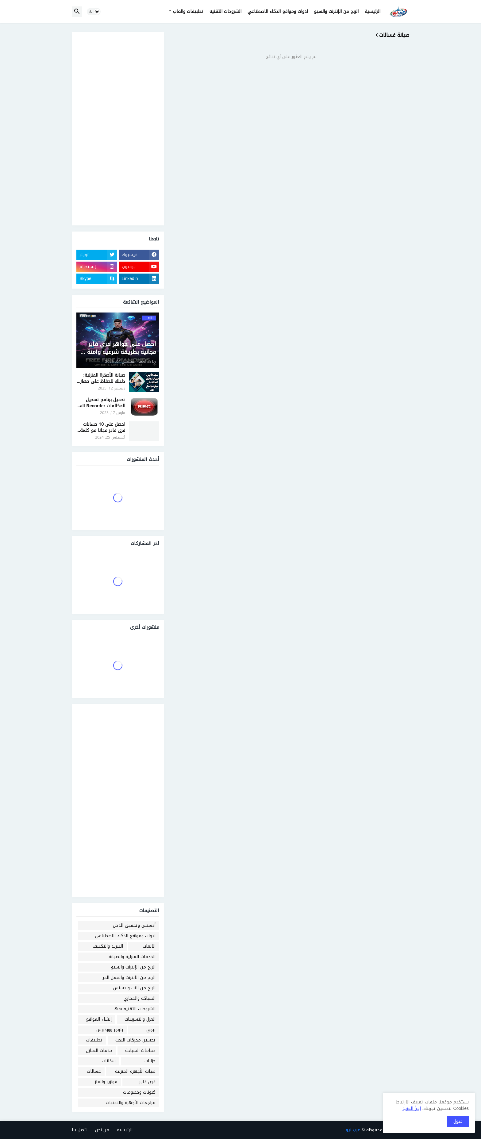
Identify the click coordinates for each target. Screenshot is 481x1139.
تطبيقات (94, 1040)
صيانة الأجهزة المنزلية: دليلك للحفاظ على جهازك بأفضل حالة (101, 378)
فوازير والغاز (106, 1082)
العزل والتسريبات (140, 1019)
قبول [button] (458, 1121)
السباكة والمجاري (140, 998)
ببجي (151, 1030)
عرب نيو (353, 1130)
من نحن (102, 1130)
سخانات (109, 1061)
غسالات (94, 1071)
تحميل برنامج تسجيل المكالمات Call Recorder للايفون (101, 403)
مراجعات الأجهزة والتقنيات (131, 1103)
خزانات (150, 1061)
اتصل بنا (79, 1130)
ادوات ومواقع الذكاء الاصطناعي (278, 11)
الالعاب (149, 946)
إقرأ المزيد (411, 1108)
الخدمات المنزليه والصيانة (132, 957)
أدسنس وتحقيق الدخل (134, 925)
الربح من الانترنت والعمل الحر (129, 977)
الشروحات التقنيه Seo (135, 1009)
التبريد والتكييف (108, 946)
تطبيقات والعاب (188, 11)
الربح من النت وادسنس (134, 988)
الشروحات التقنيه (225, 11)
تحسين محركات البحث (135, 1040)
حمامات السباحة (140, 1050)
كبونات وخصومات (139, 1092)
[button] (94, 11)
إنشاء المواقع (99, 1019)
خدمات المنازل (99, 1050)
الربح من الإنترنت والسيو (336, 11)
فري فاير (147, 1082)
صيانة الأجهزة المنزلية (135, 1071)
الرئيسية (372, 11)
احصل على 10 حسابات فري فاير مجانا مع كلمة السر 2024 (102, 427)
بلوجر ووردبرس (109, 1030)
